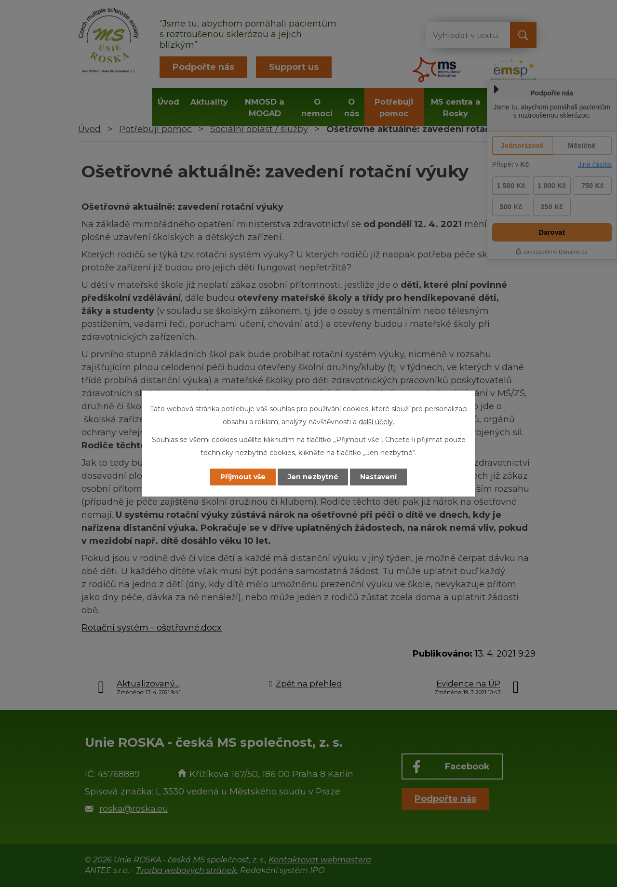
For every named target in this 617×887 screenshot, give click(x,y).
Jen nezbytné (313, 476)
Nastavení (379, 476)
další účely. (376, 421)
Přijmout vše (243, 476)
